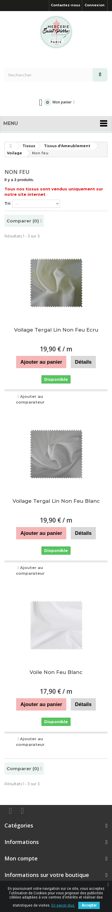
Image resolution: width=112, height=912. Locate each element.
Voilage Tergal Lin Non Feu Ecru (56, 330)
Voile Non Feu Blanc (56, 672)
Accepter (89, 905)
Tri (7, 203)
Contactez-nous (65, 5)
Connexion (95, 5)
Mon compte (21, 858)
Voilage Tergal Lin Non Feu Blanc (56, 501)
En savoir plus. (63, 905)
